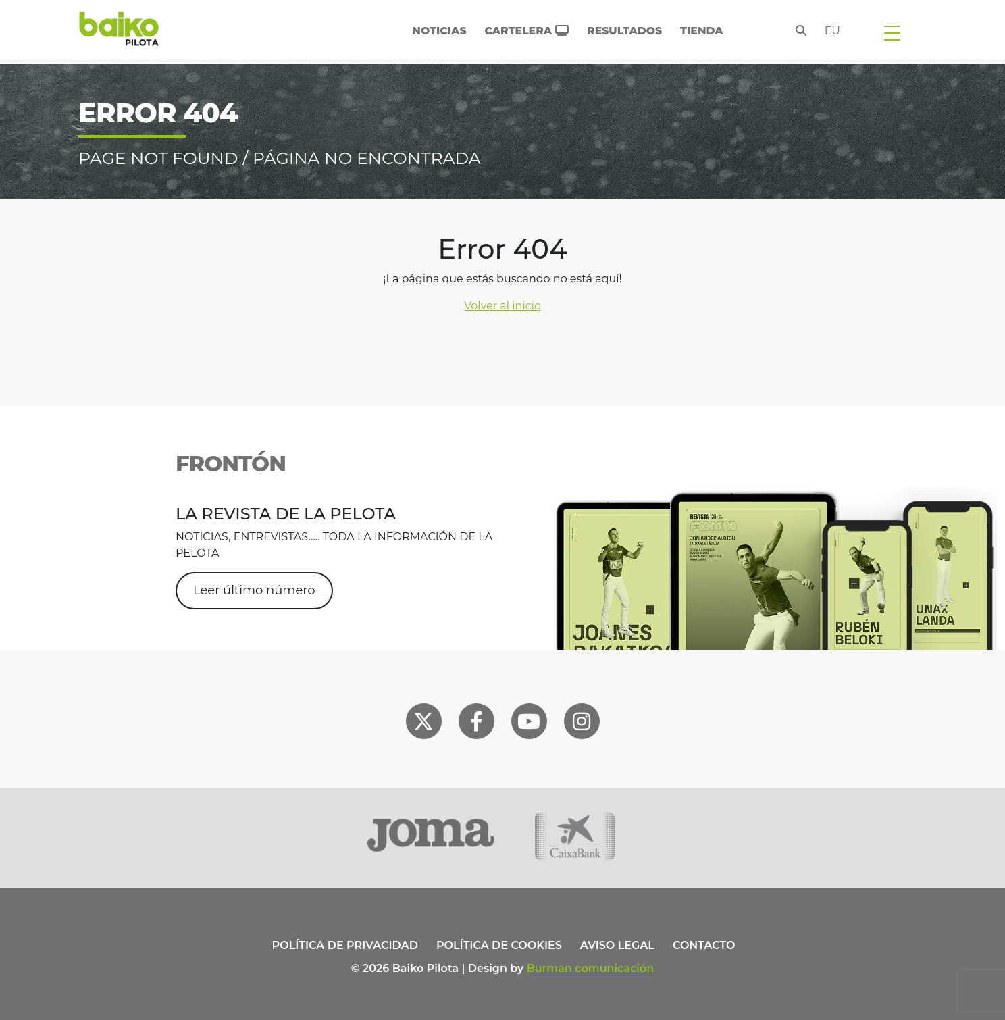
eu (832, 30)
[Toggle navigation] (892, 32)
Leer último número (254, 590)
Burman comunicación (590, 968)
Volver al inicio (502, 305)
